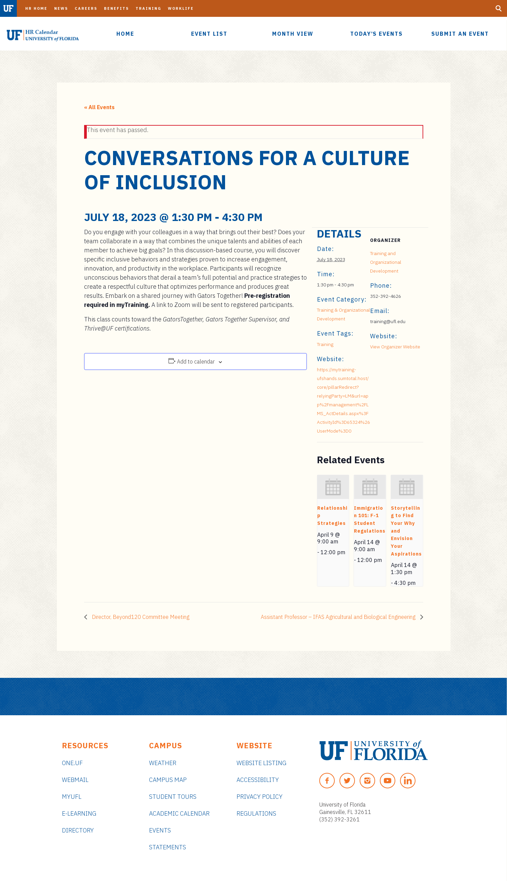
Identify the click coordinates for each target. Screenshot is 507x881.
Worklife (181, 8)
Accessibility (258, 780)
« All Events (99, 107)
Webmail (75, 780)
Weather (162, 763)
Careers (86, 8)
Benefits (116, 8)
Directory (78, 830)
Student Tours (172, 796)
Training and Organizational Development (385, 262)
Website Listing (261, 763)
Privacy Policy (260, 796)
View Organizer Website (395, 347)
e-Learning (79, 813)
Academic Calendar (179, 813)
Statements (167, 847)
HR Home (36, 8)
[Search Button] (498, 8)
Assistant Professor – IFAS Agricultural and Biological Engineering (339, 616)
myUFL (71, 796)
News (61, 8)
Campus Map (168, 780)
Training (148, 8)
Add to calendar (196, 361)
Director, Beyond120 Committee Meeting (139, 616)
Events (160, 830)
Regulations (256, 813)
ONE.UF (72, 763)
